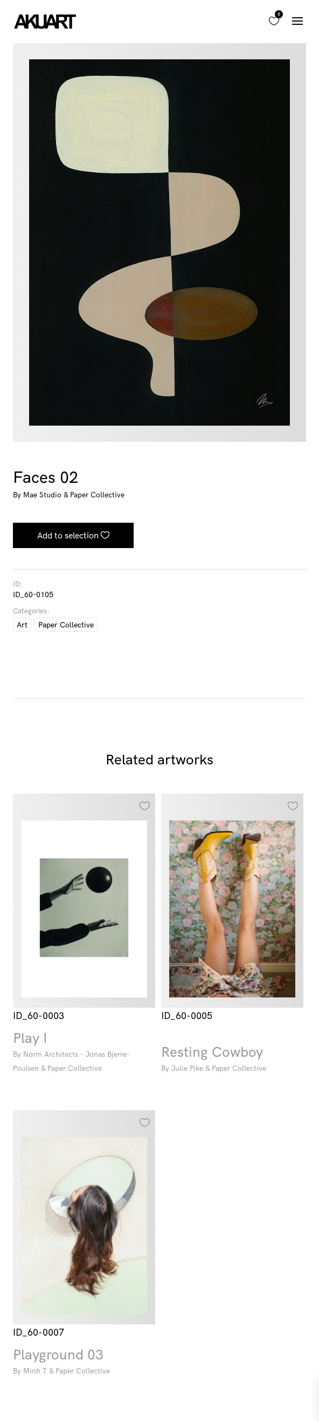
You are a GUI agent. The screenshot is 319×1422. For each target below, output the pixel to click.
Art (22, 625)
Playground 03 (84, 1363)
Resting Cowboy (232, 1060)
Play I (84, 1053)
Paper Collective (66, 625)
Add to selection (68, 535)
